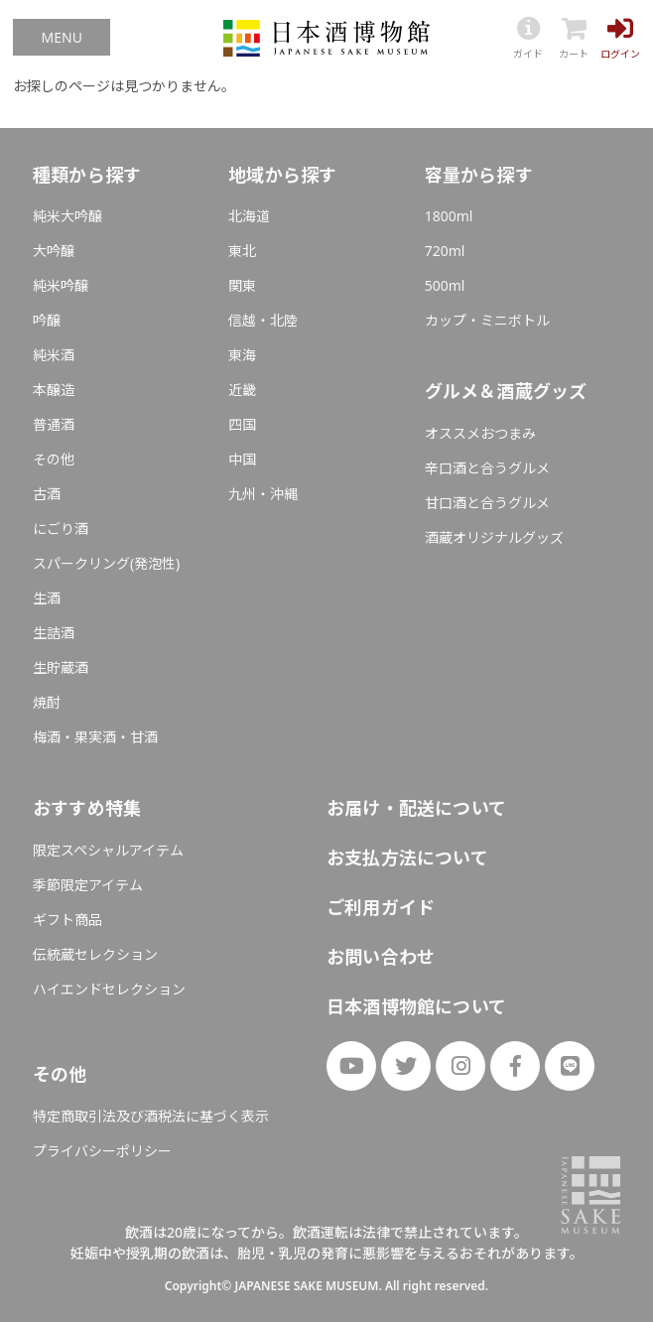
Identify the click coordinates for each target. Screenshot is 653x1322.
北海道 (249, 215)
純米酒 (53, 354)
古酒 (47, 493)
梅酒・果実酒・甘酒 (95, 736)
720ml (445, 250)
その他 (53, 459)
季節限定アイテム (88, 884)
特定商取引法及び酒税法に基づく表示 (151, 1116)
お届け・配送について (416, 808)
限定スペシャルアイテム (108, 850)
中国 (242, 459)
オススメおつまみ (480, 433)
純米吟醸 (60, 285)
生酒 (47, 598)
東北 (242, 250)
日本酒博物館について (416, 1006)
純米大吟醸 (67, 215)
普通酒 (53, 424)
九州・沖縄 (263, 493)
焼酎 (47, 702)
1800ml (449, 215)
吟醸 (47, 320)
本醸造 (53, 389)
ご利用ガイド (380, 907)
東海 (242, 354)
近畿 (242, 389)
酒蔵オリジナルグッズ (494, 537)
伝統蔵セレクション (95, 954)
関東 (242, 285)
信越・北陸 (263, 320)
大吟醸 (53, 250)
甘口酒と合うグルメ (487, 502)
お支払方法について (407, 857)
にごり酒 (60, 528)
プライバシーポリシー (102, 1150)
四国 (242, 424)
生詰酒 (53, 632)
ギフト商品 (67, 919)
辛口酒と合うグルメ (487, 468)
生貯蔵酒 (60, 667)
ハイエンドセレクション (109, 989)
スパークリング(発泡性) (106, 563)
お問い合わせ (380, 957)
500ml (445, 285)
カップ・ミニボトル (487, 320)
